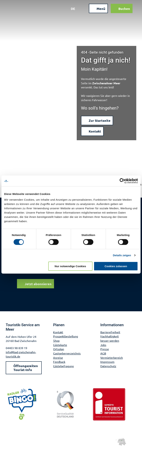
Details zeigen (122, 255)
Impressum (107, 361)
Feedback (59, 361)
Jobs (103, 345)
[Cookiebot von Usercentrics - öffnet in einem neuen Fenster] (122, 181)
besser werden (109, 340)
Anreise (58, 357)
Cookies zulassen (116, 266)
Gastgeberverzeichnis (67, 353)
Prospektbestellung (65, 336)
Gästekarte (60, 345)
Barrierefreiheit (110, 332)
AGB (103, 353)
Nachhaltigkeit (109, 336)
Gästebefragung (63, 366)
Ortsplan (58, 349)
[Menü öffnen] (96, 10)
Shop (56, 340)
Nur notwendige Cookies (70, 266)
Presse (104, 349)
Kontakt (58, 332)
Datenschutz (108, 366)
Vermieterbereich (111, 357)
